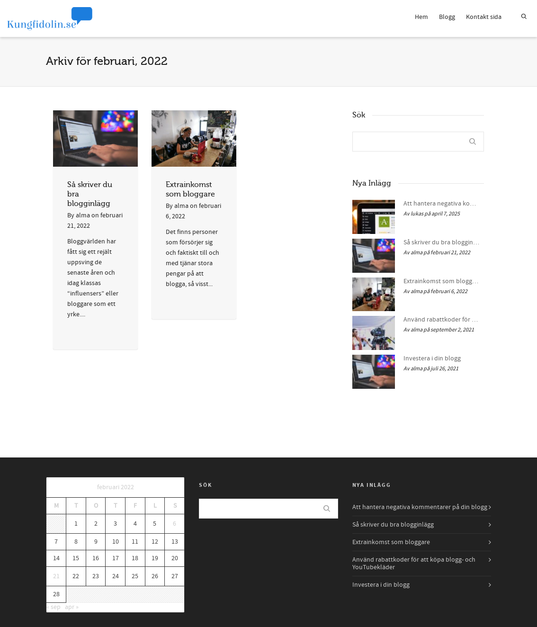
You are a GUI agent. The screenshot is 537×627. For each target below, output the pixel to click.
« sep (53, 607)
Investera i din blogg (432, 358)
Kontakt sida (483, 17)
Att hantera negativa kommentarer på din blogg (441, 203)
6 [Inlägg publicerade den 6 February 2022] (174, 524)
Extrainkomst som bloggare (441, 281)
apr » (72, 607)
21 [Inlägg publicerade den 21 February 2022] (56, 576)
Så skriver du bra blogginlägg (441, 242)
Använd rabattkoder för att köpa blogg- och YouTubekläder (441, 319)
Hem (421, 17)
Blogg (447, 17)
